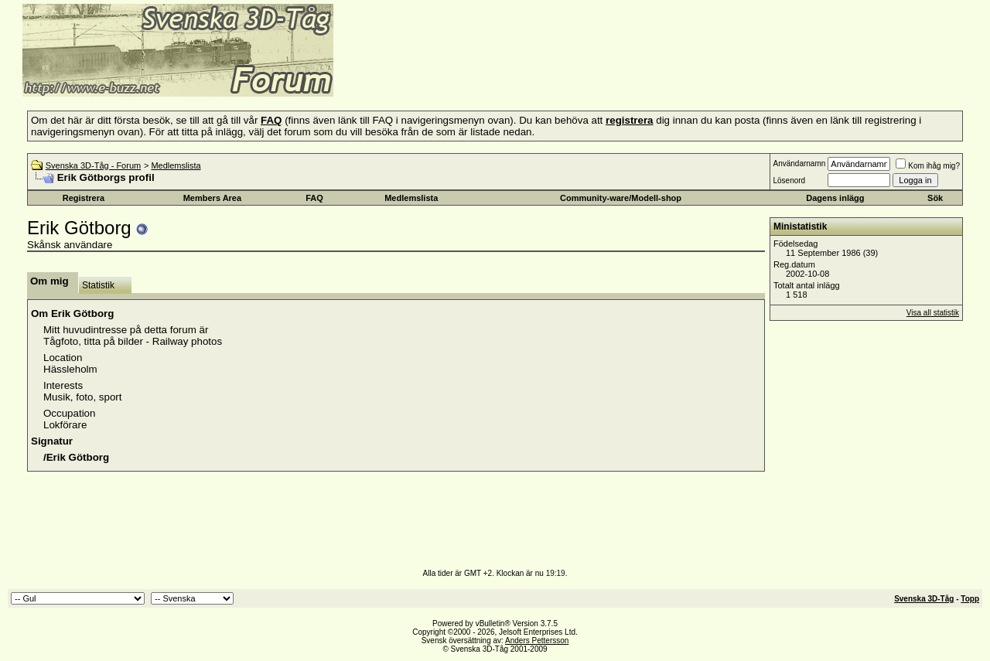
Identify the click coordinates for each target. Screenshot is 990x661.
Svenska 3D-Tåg (924, 599)
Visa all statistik (932, 312)
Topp (970, 599)
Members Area (212, 198)
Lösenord (789, 180)
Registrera (83, 198)
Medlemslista (175, 165)
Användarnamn (799, 163)
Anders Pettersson (536, 640)
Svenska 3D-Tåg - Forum (93, 165)
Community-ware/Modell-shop (620, 198)
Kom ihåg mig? (928, 166)
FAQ (314, 198)
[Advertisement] (523, 73)
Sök (935, 198)
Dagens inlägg (835, 198)
